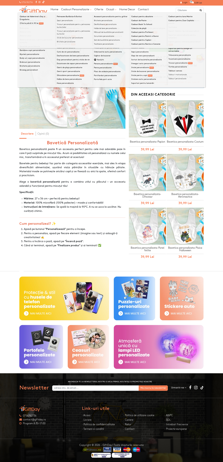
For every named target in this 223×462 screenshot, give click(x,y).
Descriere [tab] (27, 134)
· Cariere (128, 420)
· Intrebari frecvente (176, 424)
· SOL (168, 420)
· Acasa (86, 415)
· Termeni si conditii (93, 429)
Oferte (98, 9)
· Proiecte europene (176, 429)
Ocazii (111, 9)
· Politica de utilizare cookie (138, 415)
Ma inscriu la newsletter (153, 388)
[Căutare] (201, 10)
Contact (143, 9)
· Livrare (86, 420)
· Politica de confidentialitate (98, 424)
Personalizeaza (167, 48)
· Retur (127, 424)
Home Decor (127, 9)
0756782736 (27, 2)
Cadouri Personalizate (76, 9)
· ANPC (169, 415)
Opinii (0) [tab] (43, 133)
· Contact (129, 429)
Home (54, 9)
